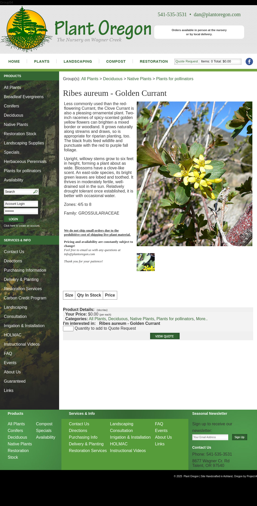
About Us (12, 372)
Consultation (15, 316)
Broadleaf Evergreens (24, 97)
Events (10, 363)
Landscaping (15, 307)
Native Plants (16, 124)
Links (8, 390)
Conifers (11, 106)
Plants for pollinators (22, 171)
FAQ (8, 353)
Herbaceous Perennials (25, 161)
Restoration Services (23, 289)
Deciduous (13, 115)
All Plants (12, 87)
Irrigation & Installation (24, 326)
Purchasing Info (83, 437)
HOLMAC (12, 335)
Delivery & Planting (21, 279)
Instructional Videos (22, 344)
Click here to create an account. (22, 225)
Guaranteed (15, 381)
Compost (44, 424)
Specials (11, 152)
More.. (202, 319)
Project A (251, 476)
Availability (13, 180)
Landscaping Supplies (24, 143)
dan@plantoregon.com (217, 14)
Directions (13, 261)
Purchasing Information (25, 270)
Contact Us (14, 252)
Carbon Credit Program (25, 298)
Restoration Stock (20, 134)
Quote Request (187, 61)
